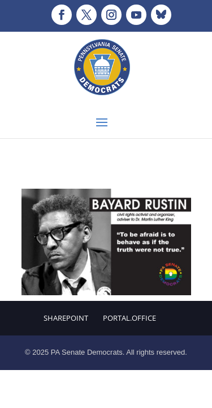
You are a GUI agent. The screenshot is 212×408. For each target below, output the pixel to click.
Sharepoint (66, 318)
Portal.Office (129, 318)
